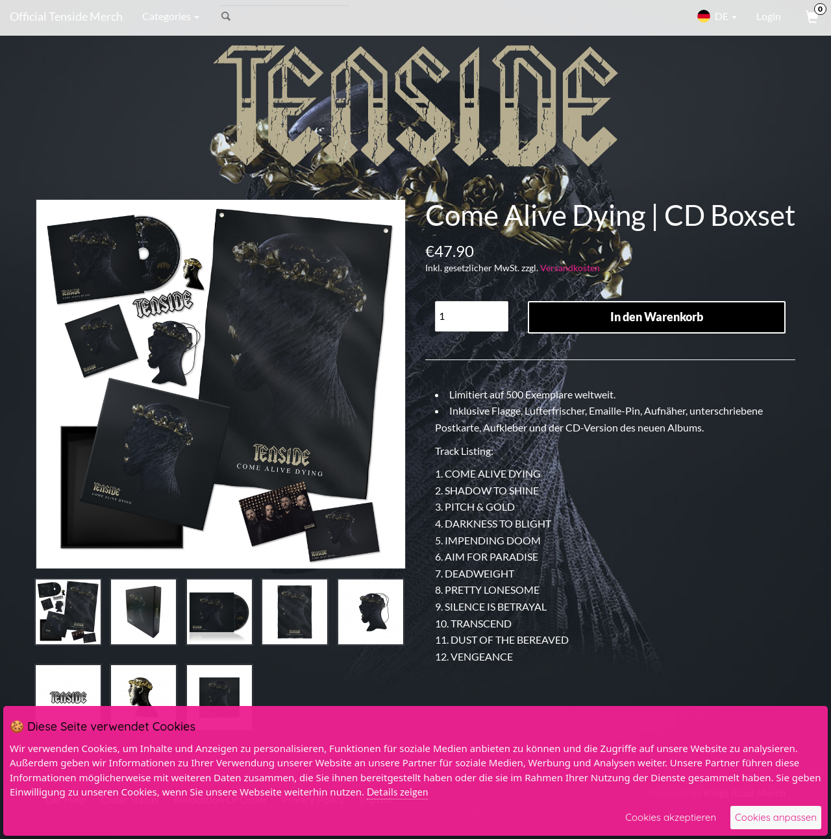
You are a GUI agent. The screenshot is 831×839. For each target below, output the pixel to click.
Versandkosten (570, 267)
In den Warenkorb (656, 317)
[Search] (284, 16)
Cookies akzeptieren (670, 817)
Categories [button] (170, 16)
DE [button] (717, 16)
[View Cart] (811, 16)
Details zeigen (397, 791)
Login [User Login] (768, 16)
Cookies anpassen (776, 817)
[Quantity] (471, 316)
